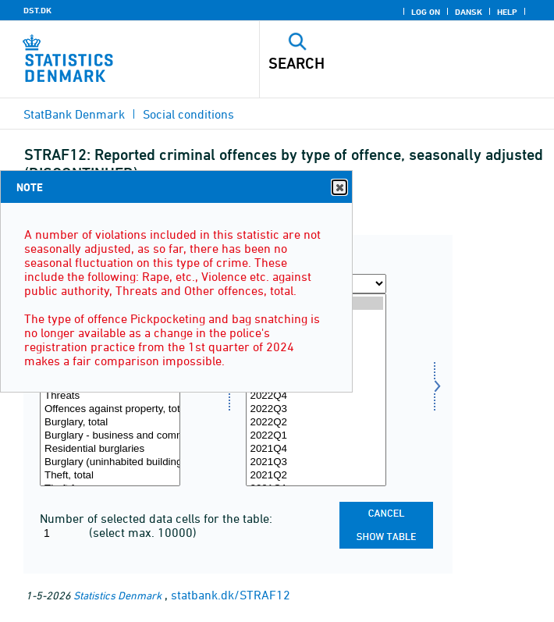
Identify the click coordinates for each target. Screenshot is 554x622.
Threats (110, 396)
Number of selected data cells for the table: (156, 518)
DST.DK (37, 10)
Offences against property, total (110, 409)
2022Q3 (316, 409)
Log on (425, 11)
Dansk (468, 11)
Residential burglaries (110, 449)
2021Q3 (316, 462)
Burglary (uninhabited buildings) (110, 462)
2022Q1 (316, 436)
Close (339, 187)
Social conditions (188, 114)
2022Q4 (316, 396)
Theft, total (110, 475)
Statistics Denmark (117, 595)
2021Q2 (316, 475)
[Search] (378, 63)
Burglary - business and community (110, 436)
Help (507, 11)
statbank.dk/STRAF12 (230, 595)
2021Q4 (316, 449)
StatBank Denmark (74, 114)
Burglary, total (110, 422)
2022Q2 (316, 422)
